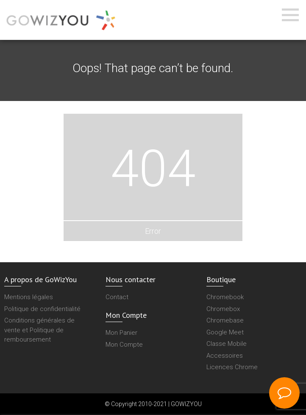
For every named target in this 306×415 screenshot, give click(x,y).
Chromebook (225, 297)
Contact (117, 297)
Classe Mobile (226, 344)
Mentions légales (28, 297)
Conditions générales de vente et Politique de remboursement (39, 330)
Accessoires (224, 355)
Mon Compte (124, 344)
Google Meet (225, 332)
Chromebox (223, 309)
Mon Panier (121, 332)
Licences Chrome (232, 367)
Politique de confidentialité (42, 309)
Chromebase (225, 320)
